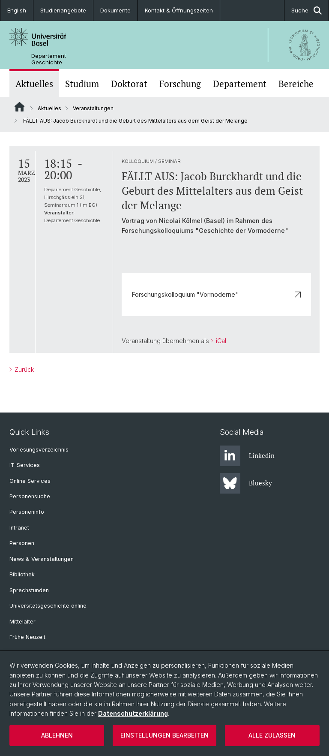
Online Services (30, 481)
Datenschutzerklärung (133, 713)
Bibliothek (22, 574)
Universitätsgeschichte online (48, 605)
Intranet (19, 527)
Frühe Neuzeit (27, 637)
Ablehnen (57, 735)
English (16, 10)
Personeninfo (26, 512)
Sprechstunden (29, 590)
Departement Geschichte (48, 59)
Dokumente (115, 10)
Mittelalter (22, 621)
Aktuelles (34, 84)
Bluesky (246, 483)
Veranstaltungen (93, 108)
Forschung (180, 84)
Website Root (19, 106)
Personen (21, 543)
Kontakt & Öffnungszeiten (179, 10)
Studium (82, 84)
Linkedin (247, 456)
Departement (239, 84)
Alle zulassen (272, 735)
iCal (220, 340)
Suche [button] (306, 10)
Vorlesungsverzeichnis (39, 449)
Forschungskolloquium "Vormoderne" (216, 294)
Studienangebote (63, 10)
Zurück (23, 369)
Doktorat (129, 84)
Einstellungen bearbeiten (164, 735)
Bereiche (296, 84)
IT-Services (24, 465)
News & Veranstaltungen (41, 559)
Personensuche (29, 496)
